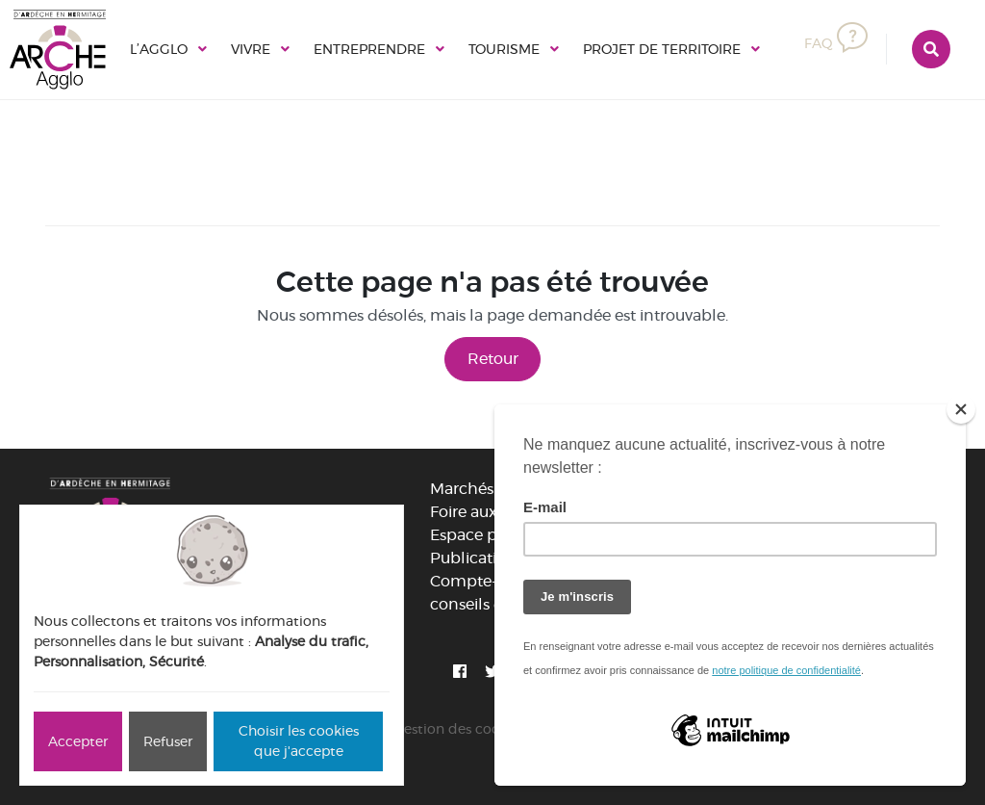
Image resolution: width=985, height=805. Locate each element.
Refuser (167, 741)
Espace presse (482, 535)
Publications (476, 558)
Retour (492, 359)
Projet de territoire (662, 49)
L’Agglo (159, 49)
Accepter (78, 741)
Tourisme (504, 49)
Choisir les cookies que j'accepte (299, 741)
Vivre (250, 49)
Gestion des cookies (459, 729)
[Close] (961, 409)
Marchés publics (491, 489)
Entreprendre (369, 49)
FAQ (836, 43)
